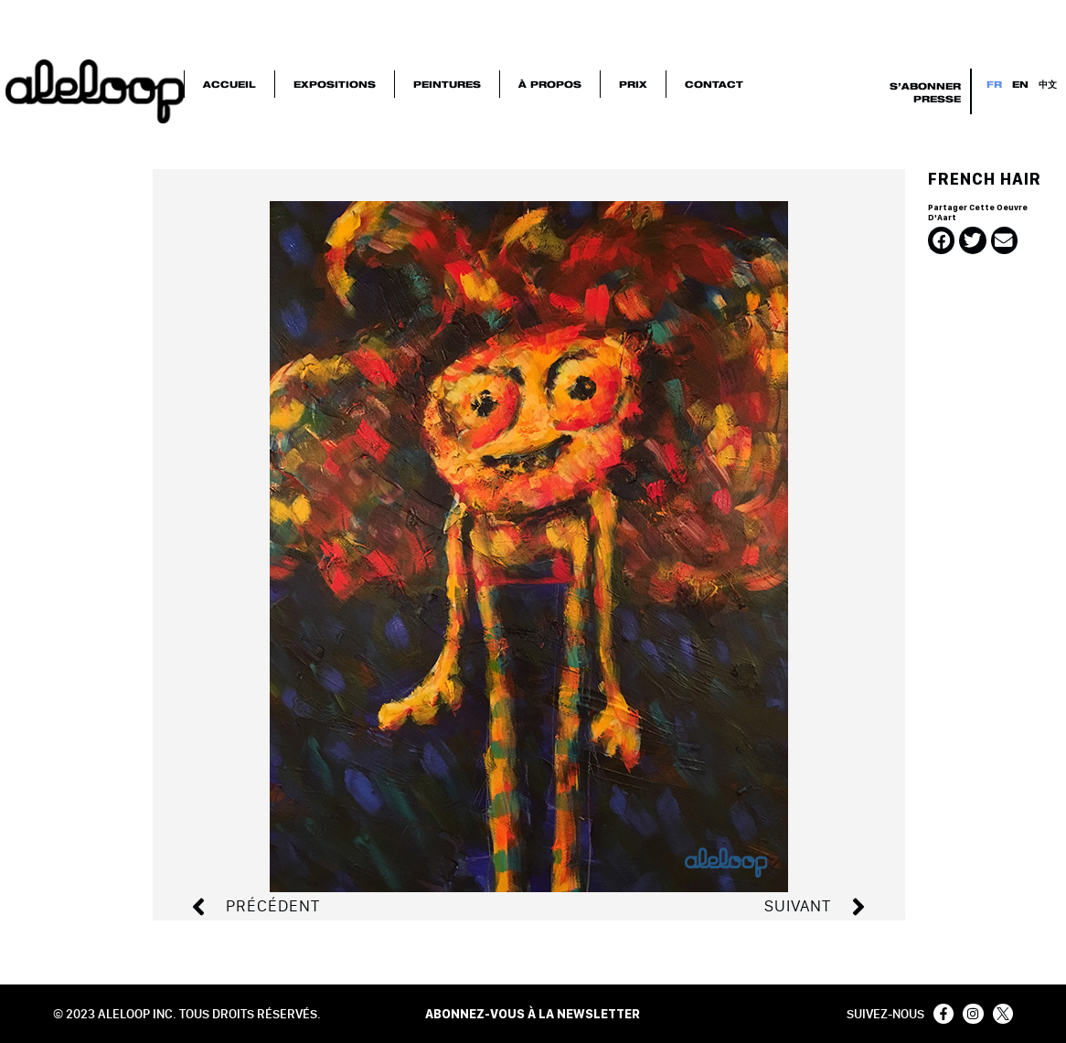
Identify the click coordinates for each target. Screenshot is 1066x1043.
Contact (714, 84)
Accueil (229, 84)
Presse (937, 98)
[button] (941, 240)
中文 (1048, 84)
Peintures (447, 84)
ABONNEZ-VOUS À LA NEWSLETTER (532, 1013)
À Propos (549, 84)
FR (994, 84)
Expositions (334, 84)
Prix (633, 84)
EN (1020, 84)
